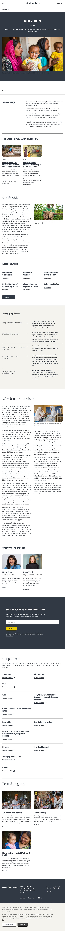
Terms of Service (38, 633)
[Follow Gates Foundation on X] (47, 887)
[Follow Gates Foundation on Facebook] (51, 887)
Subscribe (11, 628)
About (22, 898)
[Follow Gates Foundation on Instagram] (58, 887)
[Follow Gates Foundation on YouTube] (47, 891)
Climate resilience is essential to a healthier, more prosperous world (11, 164)
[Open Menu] (2, 3)
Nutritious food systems (15, 334)
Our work (5, 9)
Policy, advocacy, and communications (15, 373)
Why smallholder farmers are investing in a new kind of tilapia (32, 164)
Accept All (22, 924)
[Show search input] (60, 3)
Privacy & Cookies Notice (31, 918)
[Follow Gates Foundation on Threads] (51, 891)
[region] (32, 917)
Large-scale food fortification (15, 323)
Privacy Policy (30, 633)
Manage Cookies (9, 924)
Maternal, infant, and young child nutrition (15, 348)
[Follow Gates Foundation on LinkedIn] (54, 887)
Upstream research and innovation (15, 357)
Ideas (40, 898)
